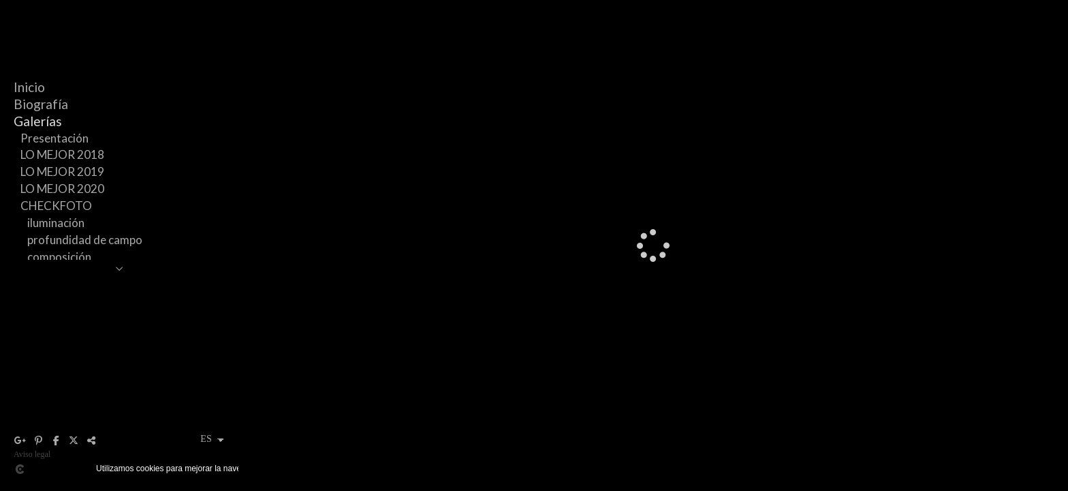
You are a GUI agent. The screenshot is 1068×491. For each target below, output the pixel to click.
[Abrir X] (73, 440)
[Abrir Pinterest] (38, 440)
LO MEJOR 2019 (62, 171)
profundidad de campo (84, 240)
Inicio (29, 87)
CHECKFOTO (56, 205)
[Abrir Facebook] (56, 440)
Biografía (41, 104)
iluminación (55, 222)
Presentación (54, 138)
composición (59, 257)
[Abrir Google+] (20, 440)
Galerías (38, 121)
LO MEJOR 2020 (62, 188)
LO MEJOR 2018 (62, 154)
